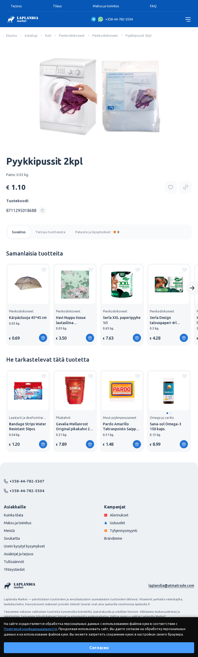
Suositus (19, 232)
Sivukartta (12, 538)
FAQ (153, 6)
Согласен (99, 647)
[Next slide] (192, 288)
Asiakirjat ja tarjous (19, 554)
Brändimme (113, 538)
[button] (167, 413)
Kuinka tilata (13, 515)
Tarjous (16, 6)
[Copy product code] (26, 210)
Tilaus (57, 6)
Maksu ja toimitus (106, 6)
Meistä (9, 531)
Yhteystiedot (14, 569)
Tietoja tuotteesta (50, 232)
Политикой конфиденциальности (30, 629)
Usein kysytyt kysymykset (24, 546)
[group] (28, 305)
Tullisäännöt (14, 562)
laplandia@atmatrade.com (171, 585)
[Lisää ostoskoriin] (43, 338)
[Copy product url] (185, 187)
